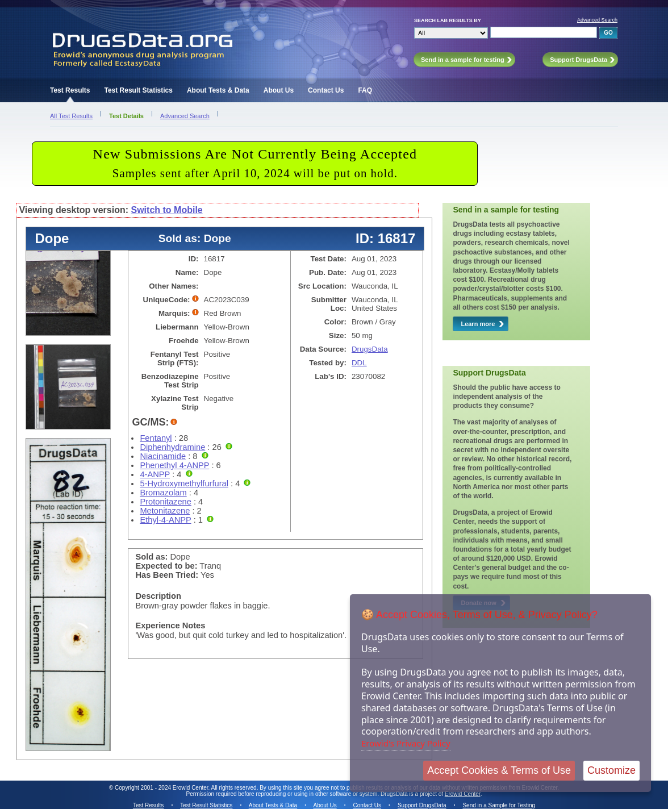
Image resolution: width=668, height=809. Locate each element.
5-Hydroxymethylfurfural (184, 483)
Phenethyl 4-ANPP (174, 465)
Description (158, 596)
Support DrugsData (422, 805)
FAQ (365, 90)
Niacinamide (163, 456)
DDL (359, 362)
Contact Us (326, 90)
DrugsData (370, 349)
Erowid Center (463, 794)
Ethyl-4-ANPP (165, 519)
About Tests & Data (218, 90)
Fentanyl (156, 438)
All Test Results (71, 115)
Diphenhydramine (172, 447)
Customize (611, 770)
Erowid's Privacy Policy (405, 743)
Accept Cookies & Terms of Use (499, 770)
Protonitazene (165, 501)
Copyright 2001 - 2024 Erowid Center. (162, 788)
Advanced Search (597, 20)
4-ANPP (155, 474)
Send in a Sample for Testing (498, 805)
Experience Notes (170, 625)
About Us (279, 90)
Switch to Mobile (167, 210)
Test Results (70, 90)
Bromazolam (163, 492)
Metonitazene (165, 510)
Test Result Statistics (138, 90)
